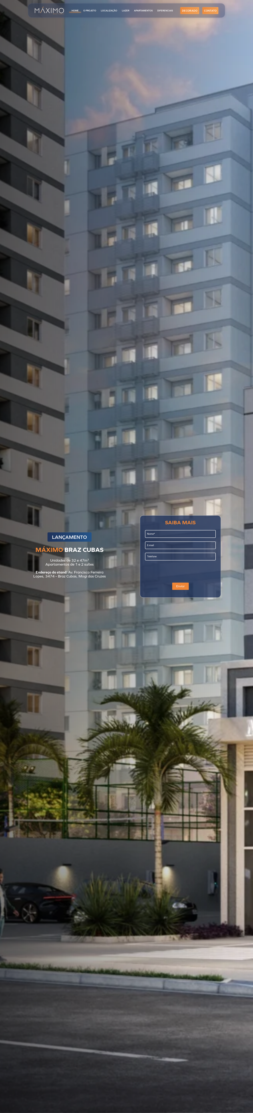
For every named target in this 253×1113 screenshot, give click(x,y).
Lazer (125, 10)
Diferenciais (165, 10)
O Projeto (89, 10)
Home (75, 10)
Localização (109, 10)
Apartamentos (143, 10)
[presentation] (170, 570)
